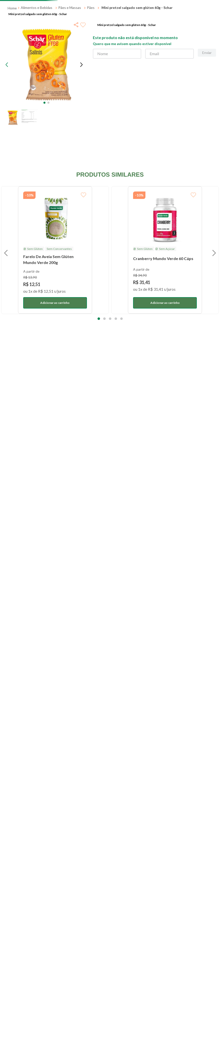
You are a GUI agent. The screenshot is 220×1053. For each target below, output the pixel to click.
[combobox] (97, 21)
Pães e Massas (69, 61)
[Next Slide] (84, 5)
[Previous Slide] (56, 5)
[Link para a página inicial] (12, 62)
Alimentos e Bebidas (36, 61)
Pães (91, 61)
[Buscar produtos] (147, 21)
